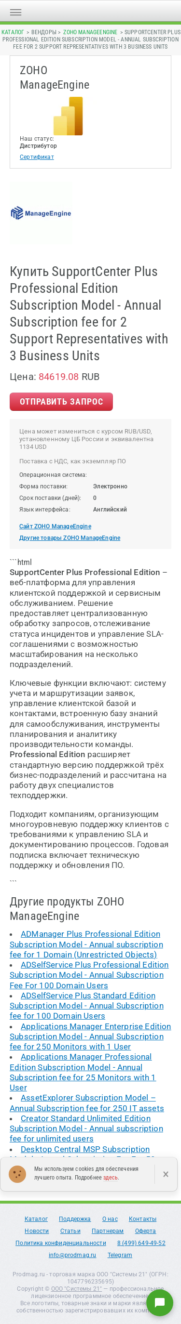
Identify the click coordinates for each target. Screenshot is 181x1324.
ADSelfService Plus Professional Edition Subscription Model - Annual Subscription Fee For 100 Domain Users (89, 975)
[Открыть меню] (16, 10)
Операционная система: (53, 475)
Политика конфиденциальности (60, 1243)
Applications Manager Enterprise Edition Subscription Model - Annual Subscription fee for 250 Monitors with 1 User (90, 1037)
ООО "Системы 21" (76, 1288)
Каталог (12, 32)
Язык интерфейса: (44, 509)
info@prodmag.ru (73, 1255)
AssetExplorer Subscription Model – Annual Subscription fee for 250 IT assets (87, 1103)
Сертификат (37, 157)
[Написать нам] (159, 1302)
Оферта (145, 1231)
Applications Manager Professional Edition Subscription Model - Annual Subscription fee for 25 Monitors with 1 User (83, 1072)
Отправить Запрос (61, 401)
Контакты (142, 1219)
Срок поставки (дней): (50, 498)
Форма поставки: (43, 486)
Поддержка (75, 1219)
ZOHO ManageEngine (90, 32)
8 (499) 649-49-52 (141, 1243)
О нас (110, 1219)
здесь (110, 1177)
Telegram (120, 1255)
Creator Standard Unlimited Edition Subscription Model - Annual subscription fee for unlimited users (86, 1129)
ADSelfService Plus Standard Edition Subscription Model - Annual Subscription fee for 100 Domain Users (87, 1006)
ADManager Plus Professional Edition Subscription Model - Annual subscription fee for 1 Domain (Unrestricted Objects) (86, 944)
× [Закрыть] (166, 1174)
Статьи (70, 1231)
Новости (37, 1231)
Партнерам (108, 1231)
